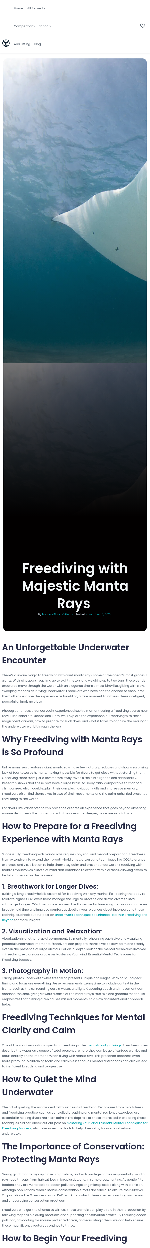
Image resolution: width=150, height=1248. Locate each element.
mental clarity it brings (103, 1045)
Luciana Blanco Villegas (58, 614)
